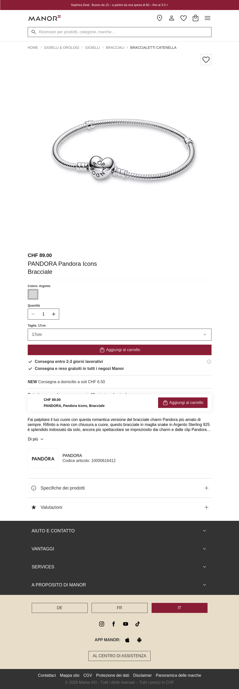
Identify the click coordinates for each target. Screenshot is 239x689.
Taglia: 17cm (37, 325)
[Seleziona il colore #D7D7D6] (32, 294)
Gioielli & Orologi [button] (61, 48)
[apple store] (127, 640)
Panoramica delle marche (178, 675)
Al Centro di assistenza (119, 656)
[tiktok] (138, 624)
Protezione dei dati (112, 675)
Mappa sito (69, 675)
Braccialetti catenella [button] (153, 48)
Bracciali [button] (115, 48)
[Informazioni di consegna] (209, 361)
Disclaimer (142, 675)
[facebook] (114, 624)
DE (59, 608)
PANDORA (72, 455)
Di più (36, 439)
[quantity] (43, 314)
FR (119, 608)
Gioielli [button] (92, 48)
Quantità (34, 305)
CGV (87, 675)
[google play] (139, 640)
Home (33, 48)
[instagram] (102, 624)
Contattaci (47, 675)
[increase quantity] (53, 314)
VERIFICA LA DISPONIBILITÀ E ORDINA (119, 406)
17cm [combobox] (119, 334)
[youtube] (126, 624)
